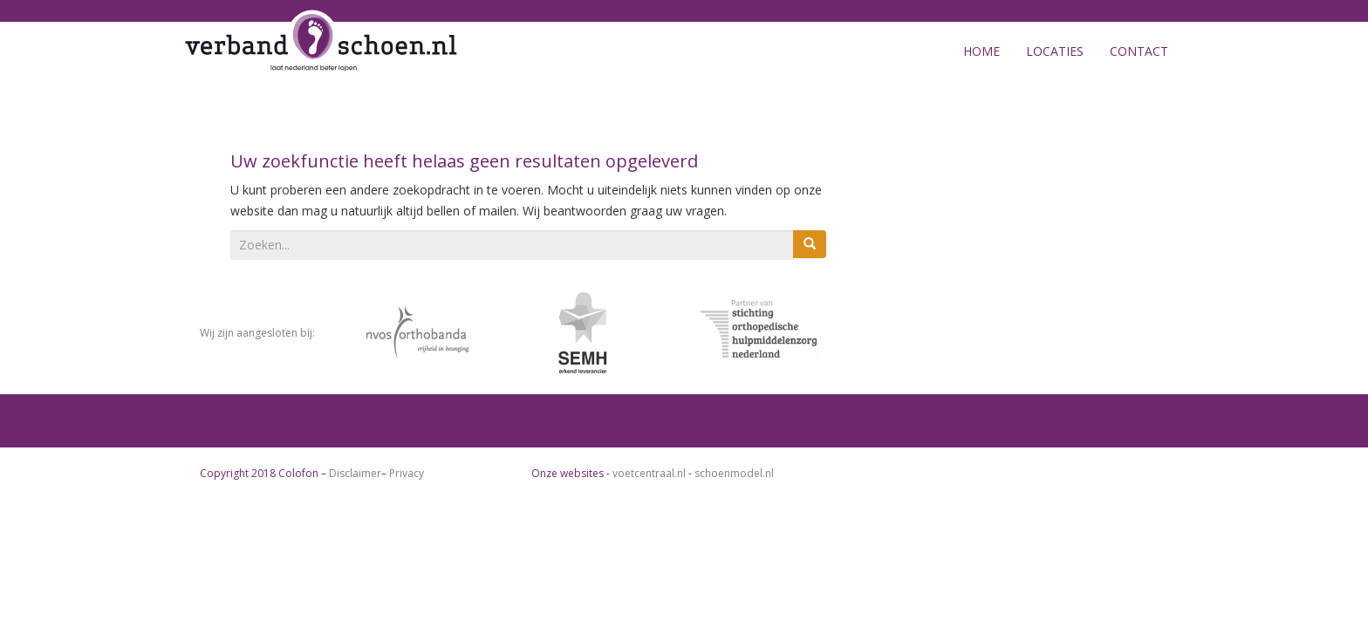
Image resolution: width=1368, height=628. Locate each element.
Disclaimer (355, 473)
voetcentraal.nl (649, 473)
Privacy (406, 473)
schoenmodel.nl (734, 473)
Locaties (1055, 51)
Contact (1139, 51)
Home (981, 51)
